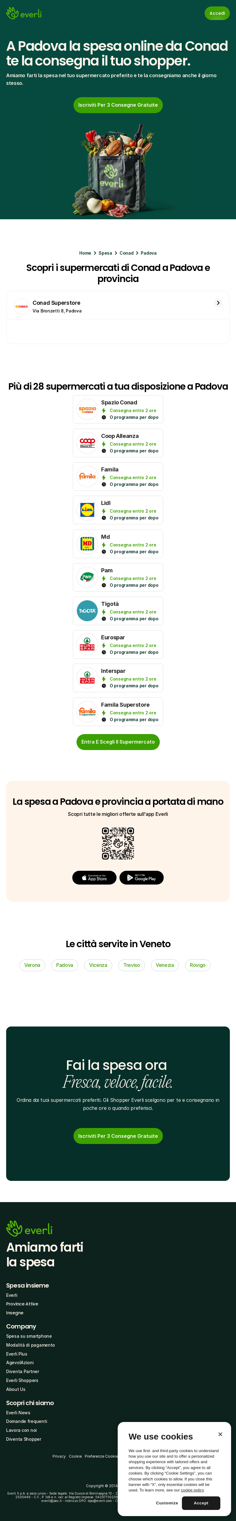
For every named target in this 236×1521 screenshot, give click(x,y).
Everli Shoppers (22, 1380)
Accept (201, 1503)
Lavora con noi (21, 1430)
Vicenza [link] (98, 965)
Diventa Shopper (23, 1439)
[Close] (220, 1434)
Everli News (18, 1412)
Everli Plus (16, 1353)
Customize (167, 1503)
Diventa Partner (22, 1371)
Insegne (14, 1313)
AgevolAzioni (20, 1362)
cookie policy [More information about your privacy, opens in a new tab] (192, 1490)
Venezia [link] (165, 965)
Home (85, 253)
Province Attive (22, 1304)
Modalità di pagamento (30, 1345)
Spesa (105, 253)
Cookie (75, 1456)
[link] (118, 105)
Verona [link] (32, 965)
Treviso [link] (131, 965)
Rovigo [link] (198, 965)
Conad (127, 253)
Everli (11, 1295)
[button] (94, 878)
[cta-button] (118, 742)
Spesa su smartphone (29, 1336)
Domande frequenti (26, 1421)
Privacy (59, 1456)
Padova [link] (64, 965)
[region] (174, 1469)
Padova (148, 253)
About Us (16, 1389)
